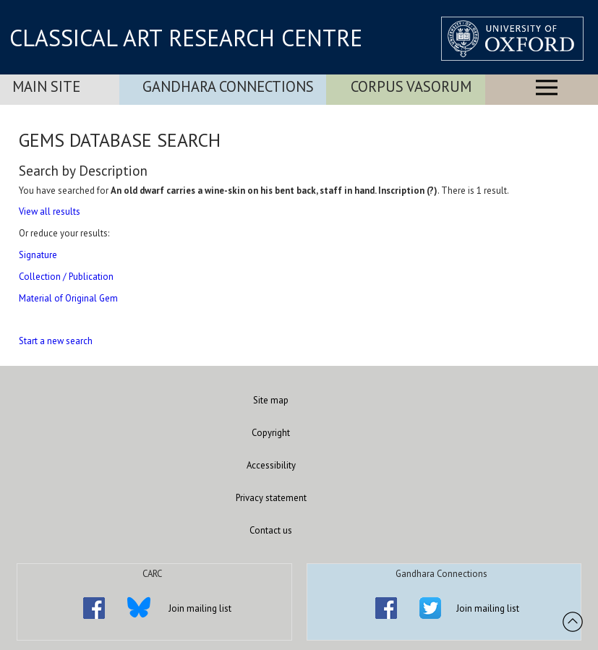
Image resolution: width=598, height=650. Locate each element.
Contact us (270, 530)
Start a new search (56, 341)
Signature (38, 255)
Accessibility (271, 465)
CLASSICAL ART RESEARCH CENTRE (185, 37)
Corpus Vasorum (411, 86)
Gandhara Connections (228, 86)
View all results (49, 211)
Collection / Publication (66, 276)
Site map (271, 400)
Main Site (46, 86)
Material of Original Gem (68, 298)
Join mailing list (199, 608)
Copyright (271, 433)
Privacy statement (271, 498)
